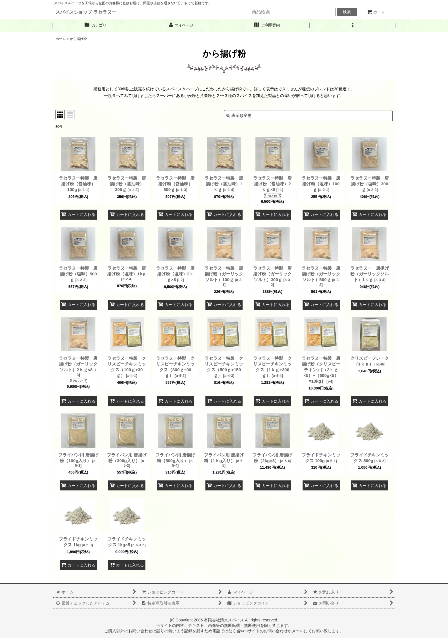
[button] (352, 25)
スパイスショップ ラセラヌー (85, 12)
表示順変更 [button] (238, 115)
